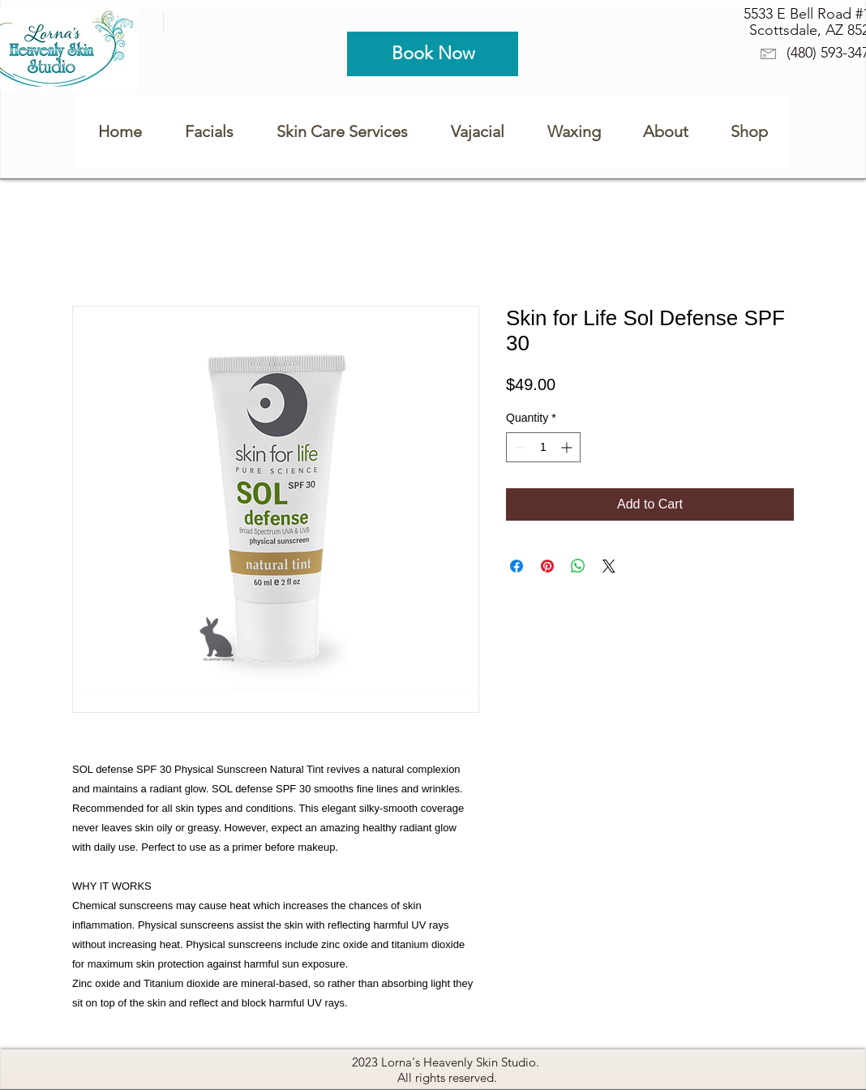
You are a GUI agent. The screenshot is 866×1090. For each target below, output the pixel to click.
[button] (573, 132)
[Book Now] (432, 54)
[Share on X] (609, 566)
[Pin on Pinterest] (547, 566)
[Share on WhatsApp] (578, 566)
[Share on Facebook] (516, 566)
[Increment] (568, 447)
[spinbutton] (543, 447)
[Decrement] (518, 447)
